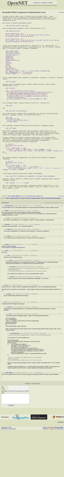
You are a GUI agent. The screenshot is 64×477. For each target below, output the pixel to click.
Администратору (14, 241)
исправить (61, 12)
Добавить (45, 474)
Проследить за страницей (8, 474)
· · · (32, 249)
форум (44, 2)
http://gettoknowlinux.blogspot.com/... (35, 239)
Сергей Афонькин (16, 239)
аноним (6, 287)
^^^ (22, 261)
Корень (8, 241)
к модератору (38, 249)
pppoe (62, 239)
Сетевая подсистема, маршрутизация (30, 241)
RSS (61, 246)
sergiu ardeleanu (9, 415)
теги (48, 2)
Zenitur (6, 293)
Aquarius (9, 272)
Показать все (57, 246)
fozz (6, 345)
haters (6, 328)
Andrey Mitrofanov (9, 249)
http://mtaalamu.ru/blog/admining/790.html (13, 290)
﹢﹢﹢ (29, 249)
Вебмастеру (60, 474)
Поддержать (52, 474)
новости (36, 2)
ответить (25, 249)
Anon (8, 261)
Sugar (12, 319)
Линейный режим (49, 246)
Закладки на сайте (6, 472)
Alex (8, 298)
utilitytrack (7, 267)
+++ (40, 2)
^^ (20, 261)
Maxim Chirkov (59, 472)
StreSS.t (7, 253)
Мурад (8, 279)
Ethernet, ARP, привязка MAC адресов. (51, 241)
